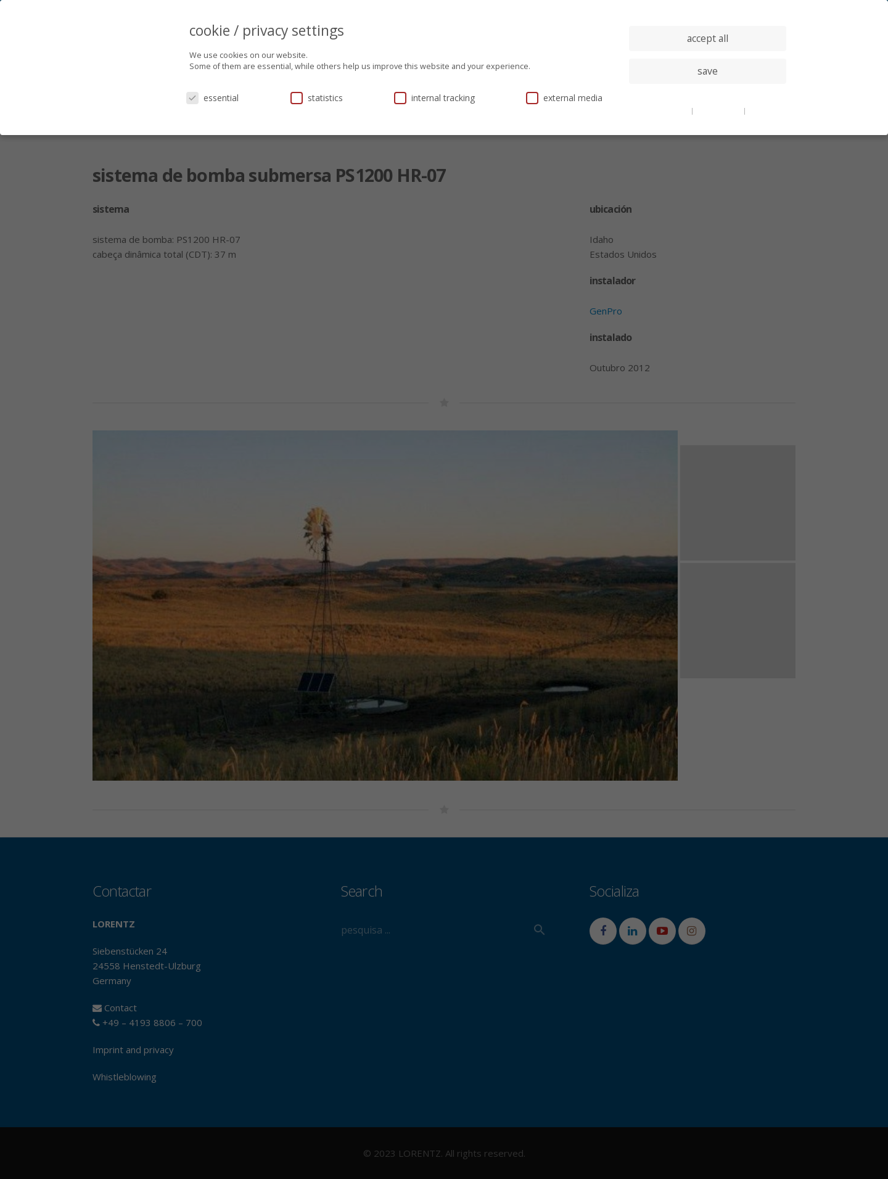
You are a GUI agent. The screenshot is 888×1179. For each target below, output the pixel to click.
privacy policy (719, 110)
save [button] (707, 71)
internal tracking (434, 98)
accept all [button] (707, 38)
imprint (761, 110)
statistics (316, 98)
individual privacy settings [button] (707, 95)
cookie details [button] (666, 110)
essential (212, 98)
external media (564, 98)
